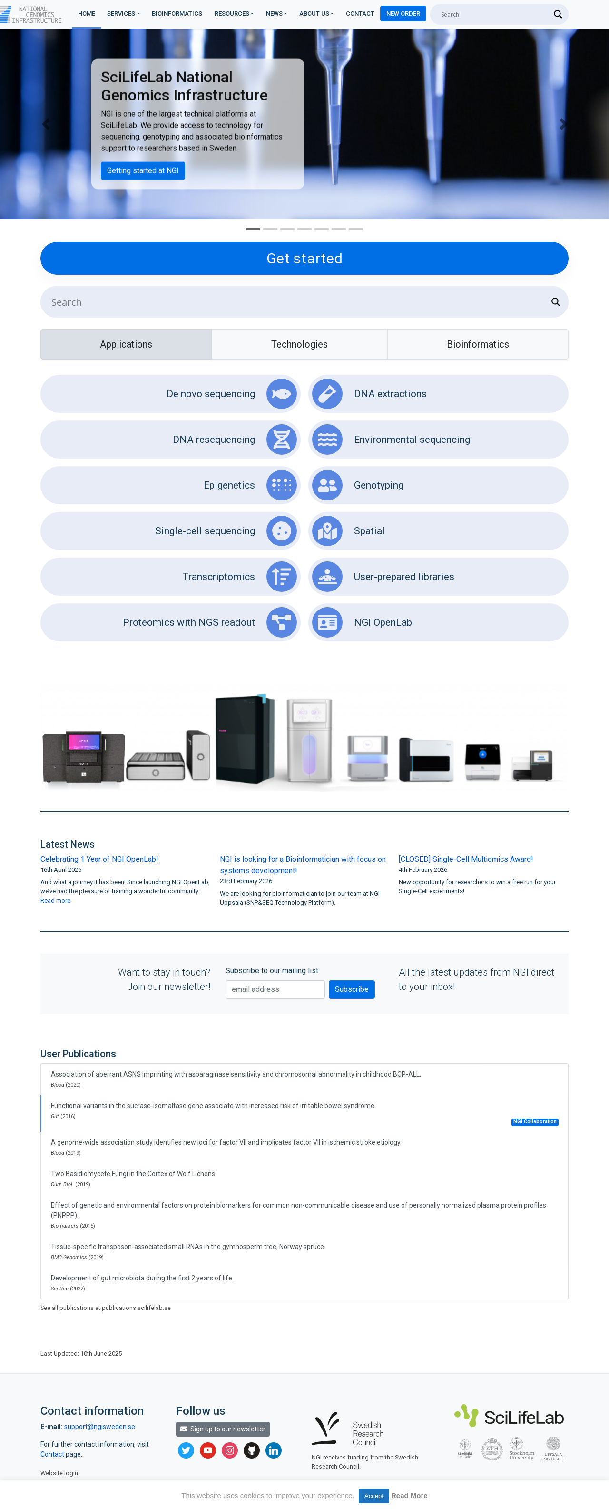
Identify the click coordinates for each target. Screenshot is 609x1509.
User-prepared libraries (383, 576)
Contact (360, 13)
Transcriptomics (239, 576)
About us (314, 13)
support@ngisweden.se (99, 1426)
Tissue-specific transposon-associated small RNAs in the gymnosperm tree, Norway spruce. (188, 1251)
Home (86, 13)
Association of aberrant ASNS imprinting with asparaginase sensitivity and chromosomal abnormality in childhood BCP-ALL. (236, 1079)
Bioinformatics (177, 13)
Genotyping (357, 485)
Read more (55, 900)
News (274, 13)
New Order (403, 13)
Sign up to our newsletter (222, 1429)
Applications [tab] (126, 344)
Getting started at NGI (143, 170)
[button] (45, 124)
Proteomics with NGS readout (210, 622)
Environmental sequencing (391, 439)
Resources (232, 13)
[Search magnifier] (558, 14)
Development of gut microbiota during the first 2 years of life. (142, 1283)
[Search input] (495, 14)
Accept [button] (373, 1495)
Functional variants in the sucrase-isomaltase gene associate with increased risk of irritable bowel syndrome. (305, 1114)
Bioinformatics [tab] (478, 344)
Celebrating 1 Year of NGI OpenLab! (99, 859)
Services (121, 13)
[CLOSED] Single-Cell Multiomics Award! (466, 859)
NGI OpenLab (362, 622)
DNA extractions (369, 394)
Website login (59, 1473)
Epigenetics (250, 485)
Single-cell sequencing (226, 531)
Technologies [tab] (299, 344)
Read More (409, 1495)
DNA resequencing (235, 439)
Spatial (348, 531)
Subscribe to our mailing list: (273, 970)
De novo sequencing (232, 394)
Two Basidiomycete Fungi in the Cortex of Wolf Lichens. (133, 1179)
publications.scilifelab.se (136, 1307)
